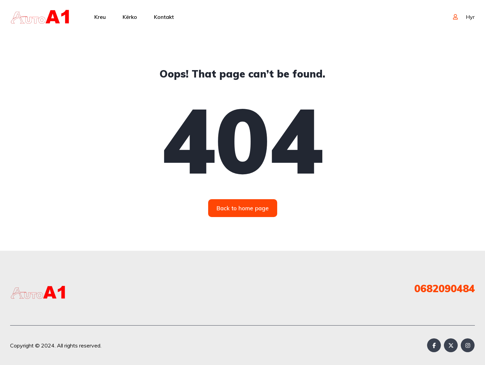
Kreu (100, 16)
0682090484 (444, 288)
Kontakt (164, 16)
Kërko (130, 16)
